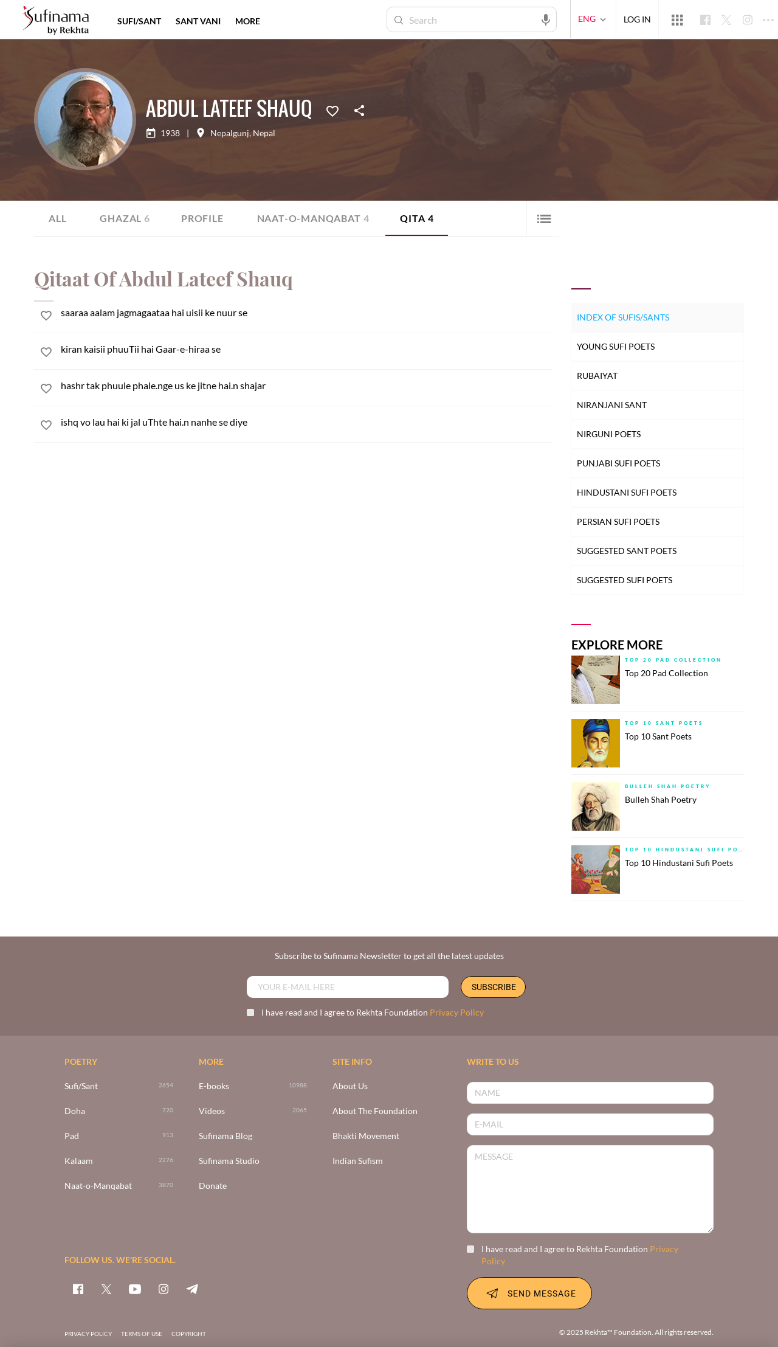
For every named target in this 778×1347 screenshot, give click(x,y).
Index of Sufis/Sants (623, 317)
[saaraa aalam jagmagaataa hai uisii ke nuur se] (306, 312)
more (247, 21)
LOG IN (637, 19)
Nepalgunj (229, 133)
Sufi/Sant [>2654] (81, 1086)
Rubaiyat (597, 375)
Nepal (264, 133)
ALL (57, 218)
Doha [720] (74, 1111)
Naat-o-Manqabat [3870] (98, 1186)
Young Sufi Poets (616, 346)
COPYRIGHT (188, 1333)
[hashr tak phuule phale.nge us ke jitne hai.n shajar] (306, 385)
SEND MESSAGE (529, 1293)
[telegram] (192, 1288)
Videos (212, 1111)
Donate (213, 1186)
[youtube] (135, 1288)
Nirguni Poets (609, 434)
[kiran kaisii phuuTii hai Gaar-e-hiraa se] (306, 349)
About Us (350, 1086)
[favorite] (46, 317)
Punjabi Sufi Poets (618, 463)
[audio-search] (546, 19)
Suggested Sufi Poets (624, 580)
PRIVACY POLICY (88, 1333)
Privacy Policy (457, 1012)
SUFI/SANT (139, 21)
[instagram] (163, 1288)
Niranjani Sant (612, 405)
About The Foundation (375, 1111)
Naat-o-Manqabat (313, 218)
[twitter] (106, 1288)
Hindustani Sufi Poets (626, 492)
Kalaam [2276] (78, 1161)
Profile (202, 218)
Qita (416, 218)
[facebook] (78, 1288)
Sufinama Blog (225, 1136)
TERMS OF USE (141, 1333)
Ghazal (125, 218)
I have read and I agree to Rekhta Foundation (365, 1012)
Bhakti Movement (365, 1136)
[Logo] (55, 21)
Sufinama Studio (229, 1161)
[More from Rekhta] (677, 19)
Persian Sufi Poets (618, 521)
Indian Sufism (357, 1161)
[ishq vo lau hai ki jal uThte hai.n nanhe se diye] (306, 422)
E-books (214, 1086)
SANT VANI (198, 21)
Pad (71, 1136)
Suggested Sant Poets (626, 550)
